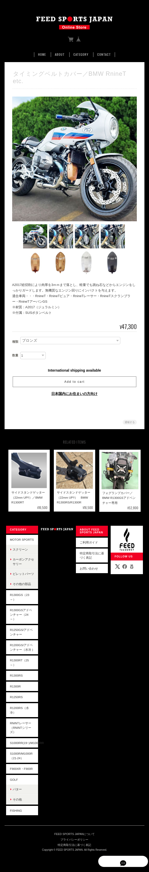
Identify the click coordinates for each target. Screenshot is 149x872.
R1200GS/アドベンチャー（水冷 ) (21, 648)
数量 (15, 356)
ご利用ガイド (89, 542)
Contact (104, 54)
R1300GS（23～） (19, 598)
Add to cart (74, 382)
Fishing (16, 810)
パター (17, 789)
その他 (17, 800)
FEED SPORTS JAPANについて (74, 834)
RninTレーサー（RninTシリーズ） (20, 728)
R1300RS (16, 676)
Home (42, 54)
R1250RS (16, 697)
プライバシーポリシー (74, 840)
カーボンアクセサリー (23, 562)
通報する (130, 422)
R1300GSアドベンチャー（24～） (21, 615)
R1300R (15, 686)
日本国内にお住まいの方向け (74, 394)
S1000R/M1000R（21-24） (21, 756)
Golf (14, 780)
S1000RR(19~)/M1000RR (24, 743)
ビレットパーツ (23, 574)
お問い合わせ (89, 569)
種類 (15, 342)
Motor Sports (22, 540)
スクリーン (20, 550)
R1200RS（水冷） (19, 711)
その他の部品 (21, 584)
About (60, 54)
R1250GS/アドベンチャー (21, 633)
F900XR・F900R (21, 769)
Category (80, 54)
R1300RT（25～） (19, 663)
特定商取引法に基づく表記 (92, 556)
